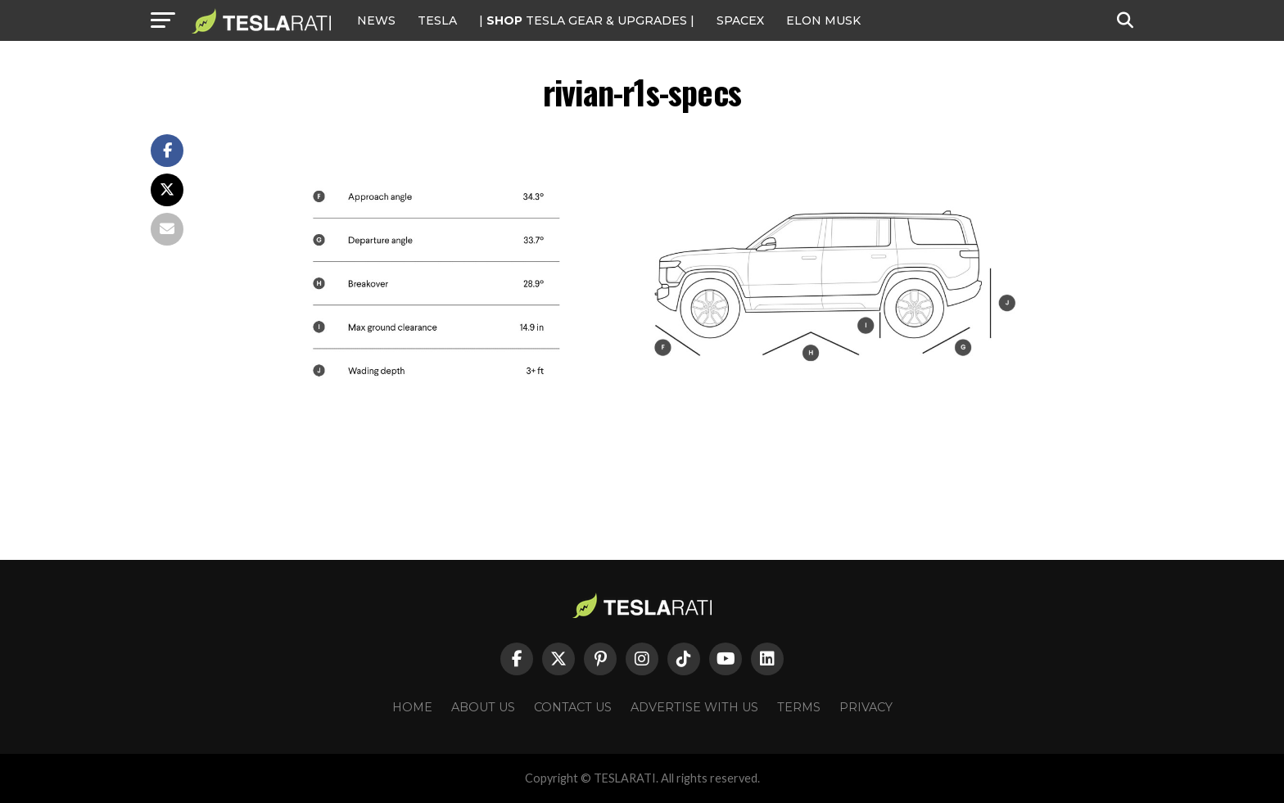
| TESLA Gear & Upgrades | (586, 20)
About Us (483, 707)
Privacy (866, 707)
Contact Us (573, 707)
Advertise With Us (694, 707)
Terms (799, 707)
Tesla (437, 20)
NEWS (376, 20)
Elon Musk (823, 20)
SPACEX (740, 20)
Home (412, 707)
